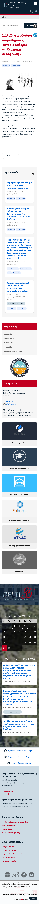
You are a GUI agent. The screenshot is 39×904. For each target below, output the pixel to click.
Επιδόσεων (26, 900)
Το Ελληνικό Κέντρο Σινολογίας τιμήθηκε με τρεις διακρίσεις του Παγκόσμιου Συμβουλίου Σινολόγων (18, 725)
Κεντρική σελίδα (8, 847)
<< (4, 616)
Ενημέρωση (10, 17)
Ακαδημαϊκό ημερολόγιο (12, 351)
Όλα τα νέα (7, 334)
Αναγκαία (18, 900)
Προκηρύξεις (8, 347)
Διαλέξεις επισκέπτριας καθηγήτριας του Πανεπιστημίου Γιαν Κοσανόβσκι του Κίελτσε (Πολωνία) (18, 214)
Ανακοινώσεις (8, 338)
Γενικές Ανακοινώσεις (13, 269)
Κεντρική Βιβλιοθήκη (10, 850)
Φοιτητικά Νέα (6, 65)
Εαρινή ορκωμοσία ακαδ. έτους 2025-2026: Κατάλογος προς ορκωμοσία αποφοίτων (18, 287)
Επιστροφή (10, 156)
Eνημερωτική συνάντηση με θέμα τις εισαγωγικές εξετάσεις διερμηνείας (19, 185)
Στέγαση (9, 273)
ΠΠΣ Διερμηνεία (11, 308)
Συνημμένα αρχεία (16, 303)
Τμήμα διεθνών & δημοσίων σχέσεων (15, 854)
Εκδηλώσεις (8, 343)
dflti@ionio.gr (11, 404)
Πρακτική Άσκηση (8, 857)
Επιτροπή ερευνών (9, 861)
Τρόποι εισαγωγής (9, 825)
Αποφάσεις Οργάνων (25, 269)
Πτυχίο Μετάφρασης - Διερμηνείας (15, 822)
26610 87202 (10, 401)
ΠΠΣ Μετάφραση (15, 65)
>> (34, 616)
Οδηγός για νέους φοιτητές (12, 833)
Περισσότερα (7, 891)
